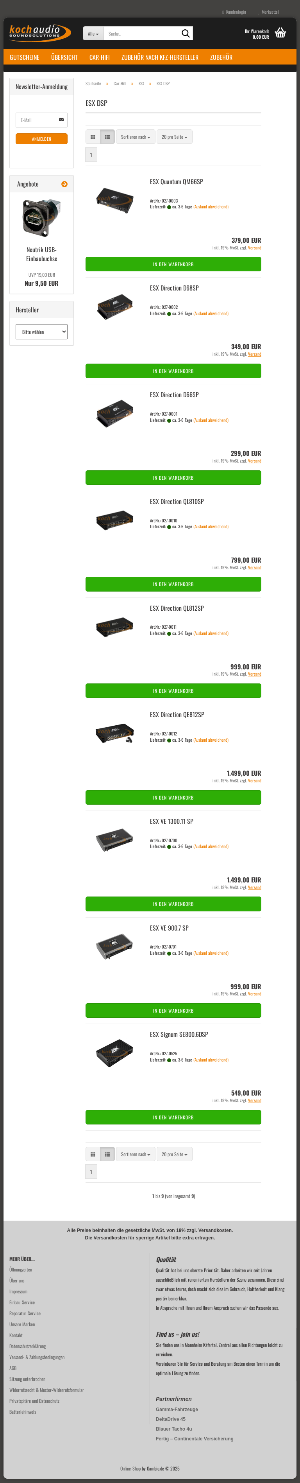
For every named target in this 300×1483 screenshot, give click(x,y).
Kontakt (16, 1339)
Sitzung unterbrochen (27, 1383)
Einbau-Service (22, 1306)
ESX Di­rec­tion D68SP (174, 292)
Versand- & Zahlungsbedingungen (36, 1361)
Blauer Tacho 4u (174, 1433)
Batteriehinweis (22, 1416)
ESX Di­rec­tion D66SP (174, 398)
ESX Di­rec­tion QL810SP (177, 505)
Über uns (16, 1284)
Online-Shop (130, 1472)
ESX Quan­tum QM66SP (176, 185)
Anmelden (42, 143)
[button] (93, 141)
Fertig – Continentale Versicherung (195, 1443)
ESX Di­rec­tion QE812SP (177, 719)
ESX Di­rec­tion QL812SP (177, 612)
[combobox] (135, 141)
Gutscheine (24, 57)
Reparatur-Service (25, 1317)
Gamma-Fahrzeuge (177, 1414)
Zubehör (221, 57)
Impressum (18, 1295)
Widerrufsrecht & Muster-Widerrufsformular (46, 1394)
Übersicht (64, 57)
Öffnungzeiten (20, 1273)
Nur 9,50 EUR (42, 284)
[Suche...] (93, 33)
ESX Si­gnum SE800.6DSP (179, 1039)
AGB (12, 1372)
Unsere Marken (22, 1328)
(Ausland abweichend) (211, 211)
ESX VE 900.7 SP (169, 932)
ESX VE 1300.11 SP (171, 825)
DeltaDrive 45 (171, 1423)
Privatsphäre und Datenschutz (34, 1405)
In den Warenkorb (173, 268)
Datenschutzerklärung (27, 1350)
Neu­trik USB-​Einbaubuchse (41, 258)
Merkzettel (268, 12)
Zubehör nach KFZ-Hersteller (159, 57)
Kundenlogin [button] (234, 12)
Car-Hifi (99, 57)
